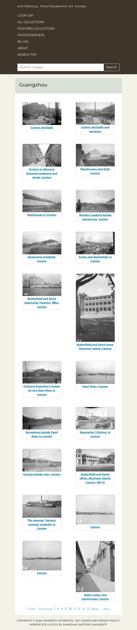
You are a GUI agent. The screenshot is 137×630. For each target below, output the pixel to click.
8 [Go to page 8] (58, 609)
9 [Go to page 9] (62, 609)
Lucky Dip (25, 15)
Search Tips (27, 54)
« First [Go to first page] (30, 609)
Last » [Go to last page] (106, 609)
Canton (95, 527)
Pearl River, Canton (95, 386)
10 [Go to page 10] (65, 609)
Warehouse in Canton (41, 214)
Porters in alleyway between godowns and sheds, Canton (41, 173)
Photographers (31, 35)
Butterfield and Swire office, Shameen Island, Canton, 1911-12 (95, 478)
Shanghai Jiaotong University (85, 624)
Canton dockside (41, 127)
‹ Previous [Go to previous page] (44, 609)
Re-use (23, 41)
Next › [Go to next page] (95, 609)
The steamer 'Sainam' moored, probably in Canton (41, 524)
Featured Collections (36, 28)
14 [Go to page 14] (83, 609)
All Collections (31, 22)
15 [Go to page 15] (88, 609)
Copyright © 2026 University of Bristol (45, 620)
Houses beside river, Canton (42, 474)
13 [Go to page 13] (78, 609)
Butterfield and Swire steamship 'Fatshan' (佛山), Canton (42, 302)
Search (111, 67)
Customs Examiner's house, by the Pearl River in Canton (41, 390)
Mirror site (38, 624)
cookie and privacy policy (100, 620)
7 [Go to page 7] (55, 609)
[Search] (60, 67)
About (23, 48)
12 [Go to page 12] (74, 609)
